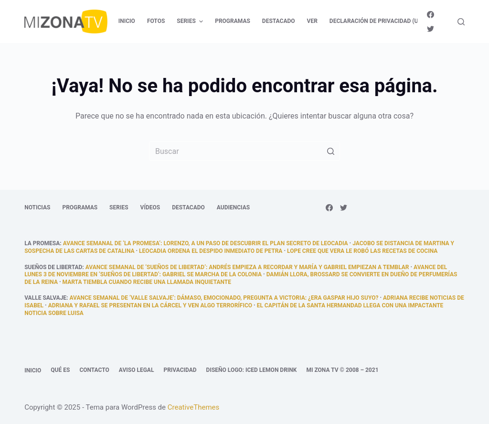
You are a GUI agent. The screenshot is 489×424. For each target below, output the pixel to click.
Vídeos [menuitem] (150, 207)
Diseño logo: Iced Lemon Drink (251, 370)
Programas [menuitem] (232, 21)
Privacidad (179, 370)
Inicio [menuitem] (126, 21)
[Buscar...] (244, 151)
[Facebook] (430, 14)
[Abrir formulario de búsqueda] (461, 21)
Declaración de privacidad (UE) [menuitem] (377, 21)
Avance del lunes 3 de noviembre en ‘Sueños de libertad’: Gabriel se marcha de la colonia (235, 271)
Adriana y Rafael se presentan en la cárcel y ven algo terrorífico (150, 305)
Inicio (32, 370)
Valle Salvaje (45, 297)
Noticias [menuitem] (37, 207)
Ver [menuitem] (312, 21)
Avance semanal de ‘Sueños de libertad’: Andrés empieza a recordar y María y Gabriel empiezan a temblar (247, 267)
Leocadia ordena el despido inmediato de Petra (210, 251)
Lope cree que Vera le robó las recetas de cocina (362, 251)
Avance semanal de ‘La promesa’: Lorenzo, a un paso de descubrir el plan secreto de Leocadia (205, 243)
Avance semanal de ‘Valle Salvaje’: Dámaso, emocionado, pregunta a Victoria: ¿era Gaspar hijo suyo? (223, 297)
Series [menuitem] (191, 21)
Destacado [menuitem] (278, 21)
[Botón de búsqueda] (330, 151)
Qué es (60, 370)
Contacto (94, 370)
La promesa (42, 243)
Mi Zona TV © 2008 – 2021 (342, 370)
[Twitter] (430, 29)
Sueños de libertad (53, 267)
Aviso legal (136, 370)
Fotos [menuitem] (156, 21)
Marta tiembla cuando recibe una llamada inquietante (147, 282)
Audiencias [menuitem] (233, 207)
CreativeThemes (194, 407)
